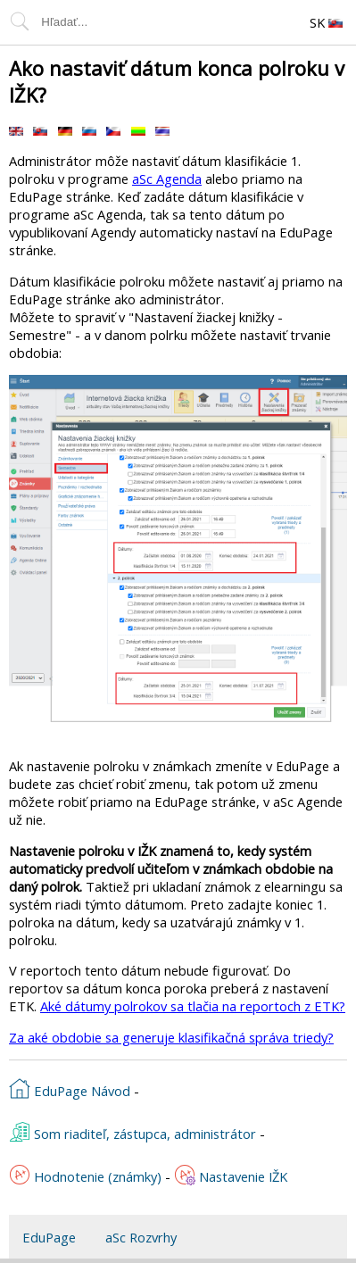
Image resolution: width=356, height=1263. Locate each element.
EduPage (49, 1237)
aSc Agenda (167, 178)
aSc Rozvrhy (141, 1237)
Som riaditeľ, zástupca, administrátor (132, 1132)
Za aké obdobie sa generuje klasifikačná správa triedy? (171, 1037)
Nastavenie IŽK (230, 1174)
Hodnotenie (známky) (85, 1174)
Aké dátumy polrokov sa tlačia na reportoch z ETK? (192, 1006)
